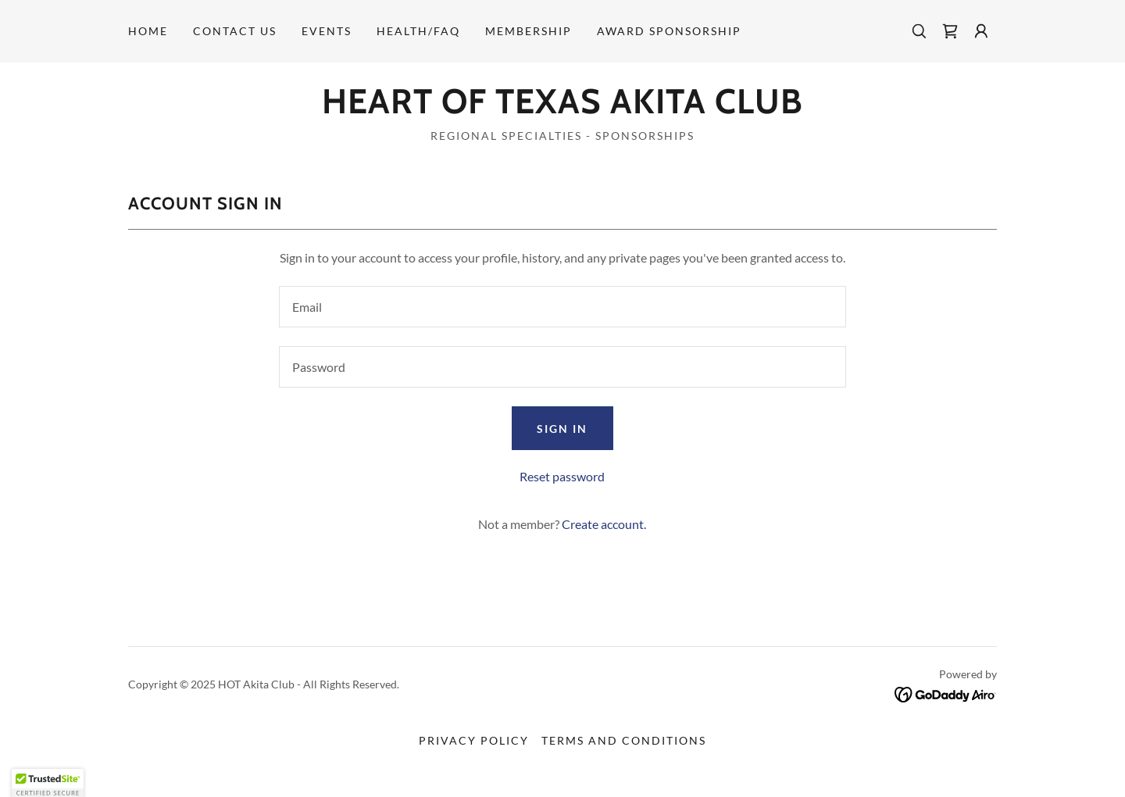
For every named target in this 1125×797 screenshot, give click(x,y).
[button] (981, 31)
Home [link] (148, 31)
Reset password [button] (562, 476)
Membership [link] (528, 31)
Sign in (562, 428)
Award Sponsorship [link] (669, 31)
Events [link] (327, 31)
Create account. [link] (604, 523)
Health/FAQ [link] (418, 31)
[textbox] (562, 306)
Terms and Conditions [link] (623, 740)
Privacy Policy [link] (474, 740)
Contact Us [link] (235, 31)
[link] (950, 31)
